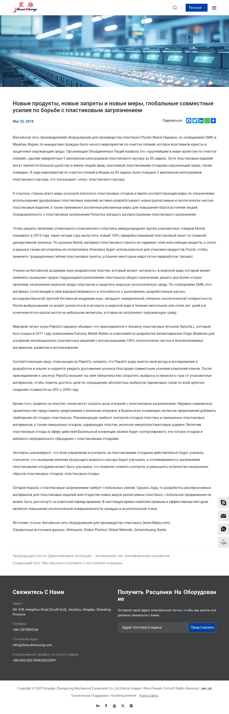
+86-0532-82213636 (27, 660)
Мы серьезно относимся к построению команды (67, 575)
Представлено (202, 627)
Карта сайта (148, 696)
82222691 (49, 660)
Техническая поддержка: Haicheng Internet (103, 696)
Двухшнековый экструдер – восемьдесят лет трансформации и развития (91, 567)
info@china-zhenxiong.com (32, 645)
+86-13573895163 (25, 630)
